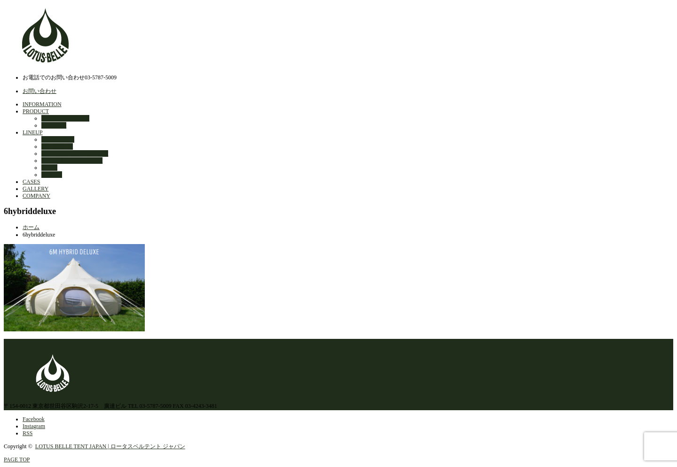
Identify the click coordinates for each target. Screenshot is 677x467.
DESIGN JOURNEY (65, 118)
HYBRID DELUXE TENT (71, 160)
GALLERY (35, 188)
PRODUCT (36, 111)
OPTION (51, 174)
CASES (31, 181)
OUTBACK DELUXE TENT (74, 153)
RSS (27, 433)
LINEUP (33, 132)
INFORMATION (42, 104)
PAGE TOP (17, 459)
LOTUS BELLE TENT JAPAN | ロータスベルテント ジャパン (110, 446)
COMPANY (36, 195)
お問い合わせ (39, 91)
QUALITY (53, 125)
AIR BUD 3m (57, 146)
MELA (49, 167)
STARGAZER (57, 139)
